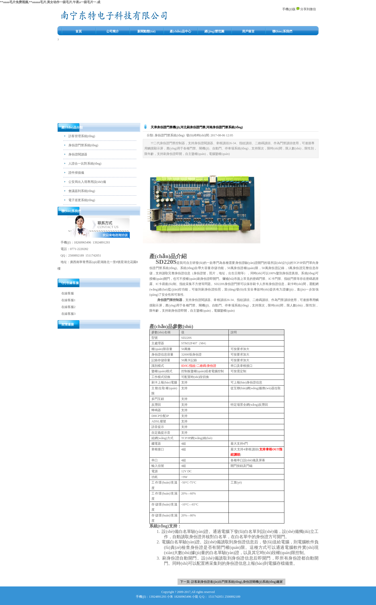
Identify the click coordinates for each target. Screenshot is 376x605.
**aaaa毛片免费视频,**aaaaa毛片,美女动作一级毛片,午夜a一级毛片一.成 (50, 2)
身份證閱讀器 (77, 154)
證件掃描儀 (76, 172)
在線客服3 (68, 314)
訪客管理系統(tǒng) (81, 136)
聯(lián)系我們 (282, 31)
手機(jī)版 (289, 9)
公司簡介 (112, 31)
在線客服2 (68, 307)
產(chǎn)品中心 (180, 31)
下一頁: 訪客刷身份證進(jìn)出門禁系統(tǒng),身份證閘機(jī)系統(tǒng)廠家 (231, 582)
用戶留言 (248, 31)
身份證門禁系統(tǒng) (83, 145)
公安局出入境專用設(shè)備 (87, 182)
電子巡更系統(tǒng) (81, 200)
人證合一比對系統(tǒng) (84, 163)
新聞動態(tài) (146, 31)
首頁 (78, 31)
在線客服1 (68, 300)
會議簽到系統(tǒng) (81, 191)
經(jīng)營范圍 (214, 31)
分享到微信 (306, 9)
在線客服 (67, 293)
